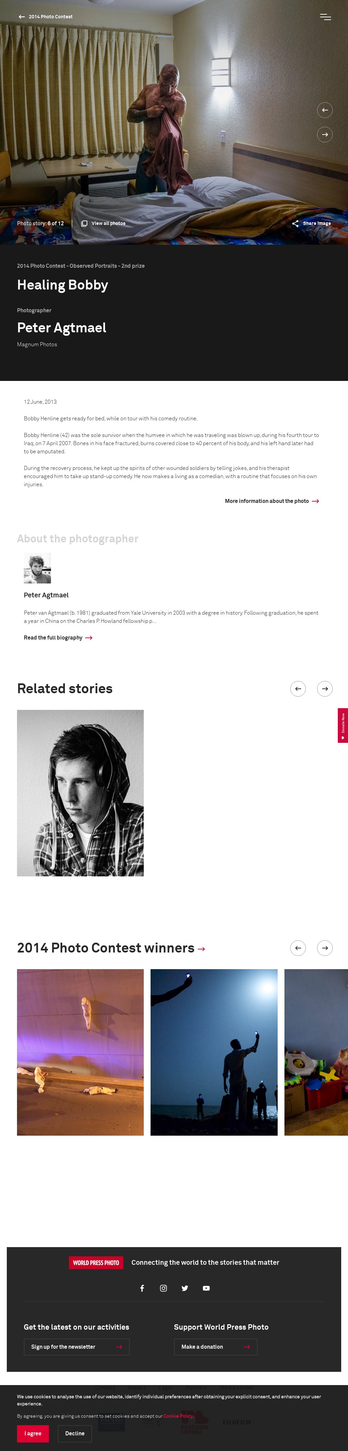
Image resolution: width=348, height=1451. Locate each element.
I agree (32, 1433)
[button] (298, 689)
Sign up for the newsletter (63, 1347)
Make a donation (202, 1347)
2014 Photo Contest (51, 17)
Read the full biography (53, 638)
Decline (75, 1433)
